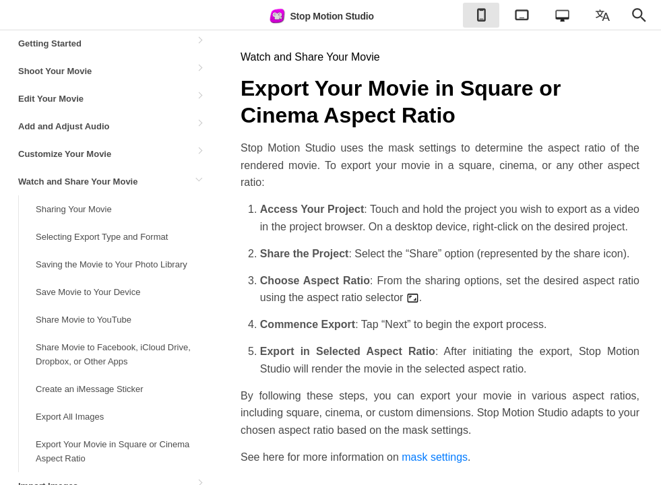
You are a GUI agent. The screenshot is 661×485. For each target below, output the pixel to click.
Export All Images (70, 417)
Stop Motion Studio (320, 16)
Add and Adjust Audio (64, 126)
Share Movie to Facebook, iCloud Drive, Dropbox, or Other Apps (113, 354)
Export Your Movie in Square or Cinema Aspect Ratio (112, 451)
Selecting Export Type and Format (102, 237)
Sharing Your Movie (74, 209)
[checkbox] (481, 15)
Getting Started (50, 43)
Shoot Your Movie (55, 71)
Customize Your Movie (64, 154)
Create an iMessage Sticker (90, 389)
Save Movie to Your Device (88, 292)
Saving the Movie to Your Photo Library (111, 264)
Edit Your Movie (51, 99)
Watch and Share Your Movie (77, 181)
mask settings (435, 457)
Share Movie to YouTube (83, 320)
